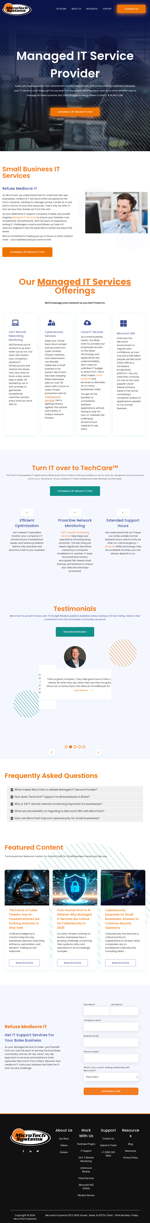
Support (107, 8)
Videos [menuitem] (64, 1145)
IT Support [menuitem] (86, 1151)
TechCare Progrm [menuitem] (86, 1144)
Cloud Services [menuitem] (86, 1178)
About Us (76, 8)
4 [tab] (79, 746)
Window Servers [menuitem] (86, 1195)
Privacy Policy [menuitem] (130, 1157)
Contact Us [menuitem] (108, 1138)
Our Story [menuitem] (64, 1138)
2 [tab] (70, 746)
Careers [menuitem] (64, 1152)
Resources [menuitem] (130, 1151)
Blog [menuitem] (130, 1144)
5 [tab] (83, 746)
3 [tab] (75, 746)
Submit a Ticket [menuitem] (108, 1145)
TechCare (61, 8)
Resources (92, 8)
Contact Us (131, 9)
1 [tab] (66, 746)
